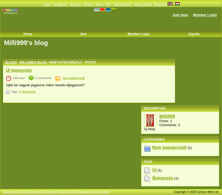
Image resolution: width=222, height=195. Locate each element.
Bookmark (160, 4)
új (20, 91)
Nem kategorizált (74, 78)
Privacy (88, 4)
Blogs (11, 62)
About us (75, 4)
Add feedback (122, 4)
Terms (99, 4)
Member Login (205, 15)
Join (83, 34)
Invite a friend (143, 4)
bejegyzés (29, 91)
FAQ (108, 4)
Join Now (180, 15)
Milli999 (167, 116)
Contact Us (60, 4)
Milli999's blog (33, 62)
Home (27, 34)
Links (47, 4)
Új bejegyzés (19, 70)
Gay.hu (193, 34)
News (14, 191)
